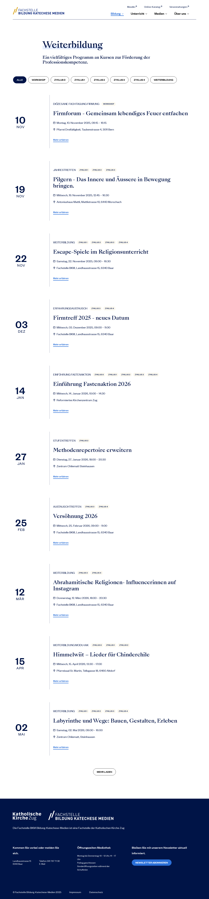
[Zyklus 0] (60, 79)
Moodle (132, 6)
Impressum (75, 892)
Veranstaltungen (179, 6)
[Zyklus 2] (99, 79)
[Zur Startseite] (42, 11)
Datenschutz (96, 892)
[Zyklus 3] (119, 79)
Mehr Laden (104, 771)
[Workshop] (38, 79)
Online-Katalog (153, 6)
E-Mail (42, 863)
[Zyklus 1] (80, 79)
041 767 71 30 (53, 860)
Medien (160, 13)
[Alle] (19, 79)
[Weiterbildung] (163, 79)
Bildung (117, 13)
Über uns (181, 13)
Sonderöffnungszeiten (87, 866)
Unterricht (139, 13)
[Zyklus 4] (139, 79)
